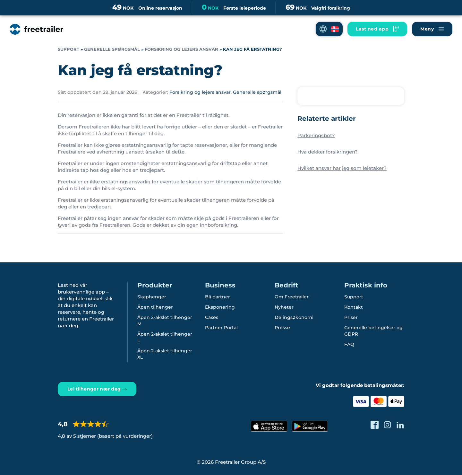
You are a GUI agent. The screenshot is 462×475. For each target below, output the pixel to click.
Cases (211, 317)
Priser (351, 317)
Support (68, 49)
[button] (329, 29)
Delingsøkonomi (294, 317)
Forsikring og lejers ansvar (181, 49)
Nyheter (284, 307)
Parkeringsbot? (316, 135)
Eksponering (220, 307)
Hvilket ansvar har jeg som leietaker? (342, 168)
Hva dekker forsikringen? (327, 152)
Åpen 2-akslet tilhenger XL (164, 354)
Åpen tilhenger (155, 307)
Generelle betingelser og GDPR (373, 331)
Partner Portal (221, 327)
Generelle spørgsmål (112, 49)
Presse (282, 327)
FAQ (349, 344)
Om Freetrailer (292, 297)
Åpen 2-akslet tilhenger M (164, 320)
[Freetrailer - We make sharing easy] (36, 29)
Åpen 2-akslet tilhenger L (164, 337)
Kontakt (353, 307)
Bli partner (217, 297)
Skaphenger (151, 297)
